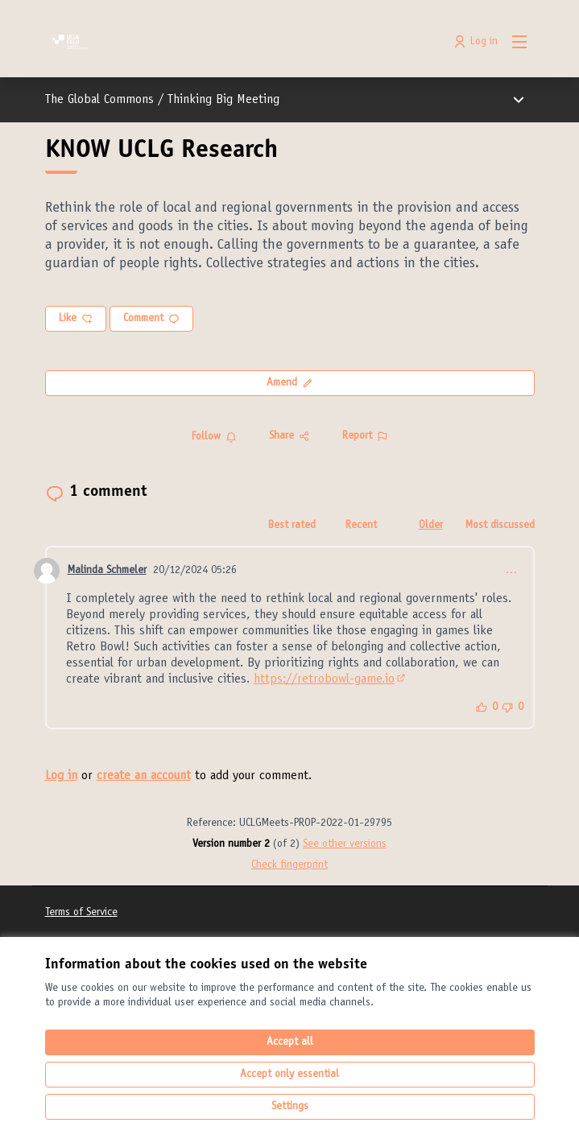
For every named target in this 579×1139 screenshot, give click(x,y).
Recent (361, 525)
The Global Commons (99, 99)
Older (431, 525)
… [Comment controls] (511, 570)
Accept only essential (289, 1074)
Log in (61, 776)
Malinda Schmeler (107, 570)
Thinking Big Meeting (223, 99)
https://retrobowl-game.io (330, 679)
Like (76, 318)
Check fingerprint (289, 865)
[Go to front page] (227, 42)
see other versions (345, 844)
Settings (289, 1106)
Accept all (290, 1042)
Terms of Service (81, 912)
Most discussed (500, 525)
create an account (144, 776)
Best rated (292, 525)
